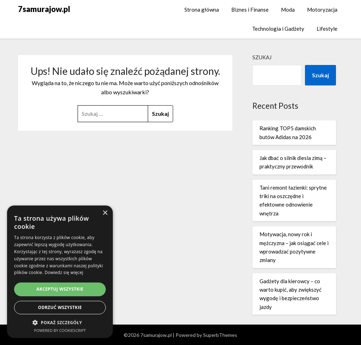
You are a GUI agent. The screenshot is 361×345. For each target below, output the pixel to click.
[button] (60, 322)
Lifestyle (327, 28)
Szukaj (261, 57)
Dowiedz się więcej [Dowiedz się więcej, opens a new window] (63, 272)
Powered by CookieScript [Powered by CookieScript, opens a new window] (60, 330)
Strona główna (201, 9)
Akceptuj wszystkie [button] (59, 289)
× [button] (105, 213)
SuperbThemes (220, 335)
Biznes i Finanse (250, 9)
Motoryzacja (322, 9)
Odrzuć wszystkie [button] (60, 307)
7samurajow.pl (44, 9)
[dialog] (60, 272)
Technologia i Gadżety (278, 28)
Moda (288, 9)
